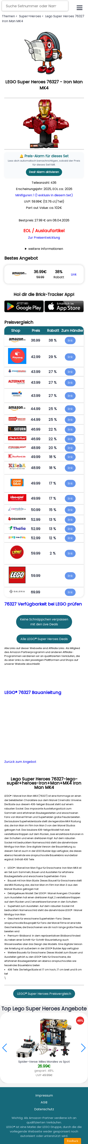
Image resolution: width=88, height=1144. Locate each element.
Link (74, 274)
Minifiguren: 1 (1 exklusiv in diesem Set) (44, 195)
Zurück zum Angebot (20, 761)
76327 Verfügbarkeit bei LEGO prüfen (43, 604)
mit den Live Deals (44, 624)
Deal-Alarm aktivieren (44, 172)
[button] (83, 1048)
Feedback (72, 1140)
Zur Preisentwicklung (44, 237)
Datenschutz (44, 1109)
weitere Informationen (45, 248)
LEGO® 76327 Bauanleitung (32, 692)
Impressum (44, 1095)
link (70, 340)
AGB (44, 1102)
